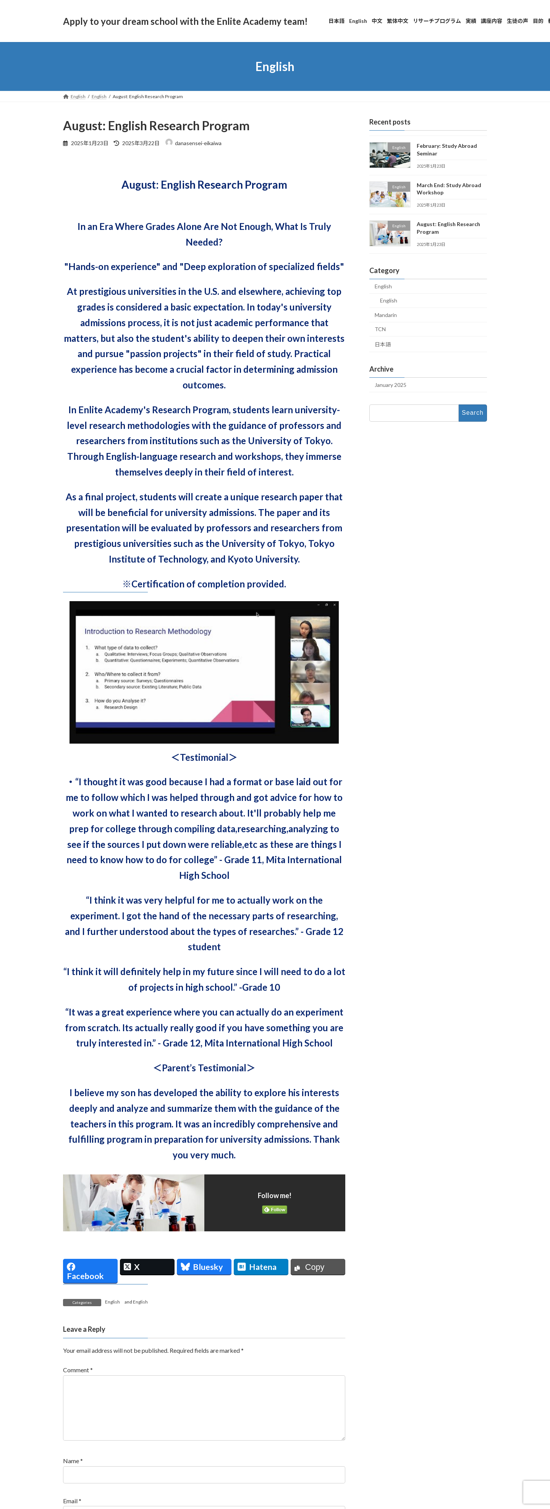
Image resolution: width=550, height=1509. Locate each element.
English (112, 1302)
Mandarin (386, 315)
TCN (380, 329)
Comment (78, 1369)
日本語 (383, 344)
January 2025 (390, 385)
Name (73, 1473)
